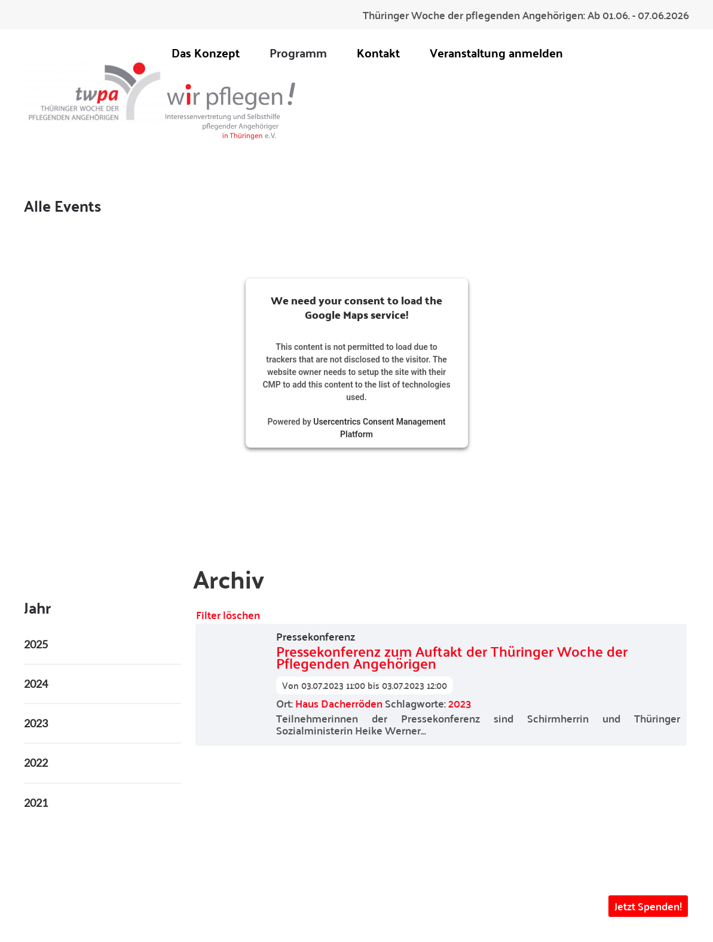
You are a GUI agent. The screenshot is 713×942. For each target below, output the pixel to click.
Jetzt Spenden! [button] (648, 906)
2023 (460, 703)
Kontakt (378, 52)
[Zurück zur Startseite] (95, 91)
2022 (36, 762)
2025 (36, 644)
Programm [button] (298, 52)
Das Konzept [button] (206, 52)
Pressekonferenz (315, 636)
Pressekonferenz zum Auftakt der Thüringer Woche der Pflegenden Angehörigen (452, 657)
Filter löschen (228, 614)
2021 (36, 802)
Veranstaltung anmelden (496, 52)
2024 (36, 683)
